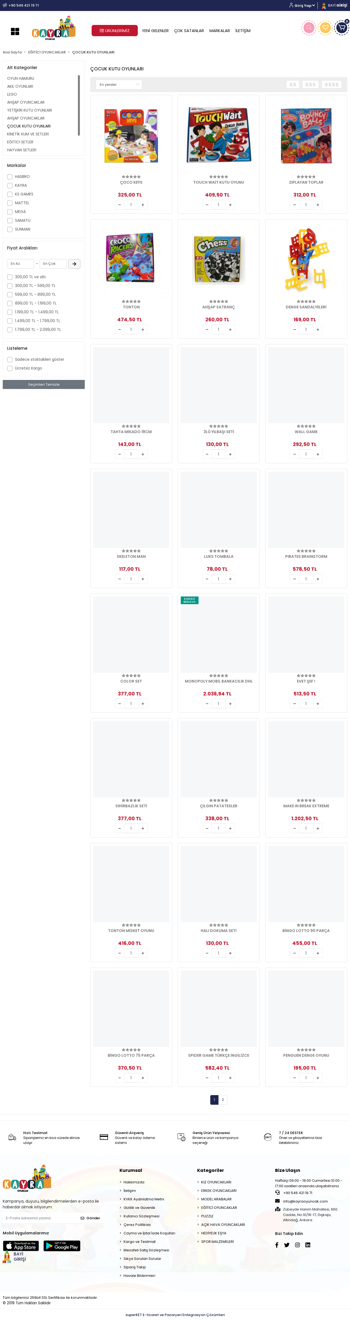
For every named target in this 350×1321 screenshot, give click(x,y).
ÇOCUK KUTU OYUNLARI (29, 126)
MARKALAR (219, 30)
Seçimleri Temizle (44, 384)
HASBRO (22, 176)
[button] (304, 5)
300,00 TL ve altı (30, 277)
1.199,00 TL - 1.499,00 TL (37, 312)
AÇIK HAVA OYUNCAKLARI (223, 1224)
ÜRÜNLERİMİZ (115, 30)
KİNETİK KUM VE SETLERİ (28, 134)
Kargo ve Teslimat (140, 1241)
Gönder (90, 1218)
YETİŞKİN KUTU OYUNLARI (29, 110)
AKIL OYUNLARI (20, 86)
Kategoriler (210, 1170)
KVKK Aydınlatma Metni (144, 1199)
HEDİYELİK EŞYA (213, 1233)
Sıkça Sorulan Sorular (142, 1258)
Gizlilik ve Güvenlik (139, 1207)
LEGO (12, 94)
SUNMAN (22, 229)
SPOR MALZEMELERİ (217, 1241)
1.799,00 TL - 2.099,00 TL (38, 329)
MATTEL (22, 203)
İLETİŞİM (242, 30)
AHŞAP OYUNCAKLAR (26, 102)
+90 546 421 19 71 (293, 1192)
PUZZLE (207, 1216)
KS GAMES (24, 194)
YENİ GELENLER (155, 30)
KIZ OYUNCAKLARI (216, 1182)
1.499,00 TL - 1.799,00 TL (37, 320)
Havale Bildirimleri (139, 1275)
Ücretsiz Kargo (28, 368)
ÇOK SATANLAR (189, 30)
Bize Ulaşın (287, 1170)
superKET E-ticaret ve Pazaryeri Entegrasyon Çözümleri (175, 1314)
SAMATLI (22, 220)
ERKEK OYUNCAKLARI (219, 1190)
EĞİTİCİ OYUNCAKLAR (219, 1207)
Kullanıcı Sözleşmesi (141, 1216)
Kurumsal (130, 1170)
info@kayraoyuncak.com (301, 1201)
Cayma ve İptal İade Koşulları (149, 1233)
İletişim (130, 1190)
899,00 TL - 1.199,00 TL (36, 303)
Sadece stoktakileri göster (39, 359)
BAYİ (333, 5)
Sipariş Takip (135, 1267)
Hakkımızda (134, 1182)
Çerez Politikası (137, 1224)
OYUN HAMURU (20, 78)
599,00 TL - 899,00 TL (35, 294)
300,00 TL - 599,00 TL (35, 285)
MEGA (20, 211)
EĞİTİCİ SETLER (20, 142)
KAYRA (21, 185)
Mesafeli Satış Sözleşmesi (146, 1250)
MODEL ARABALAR (216, 1199)
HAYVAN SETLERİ (21, 150)
